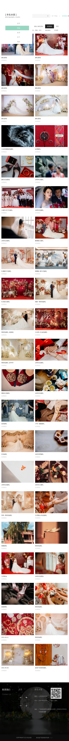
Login (51, 737)
